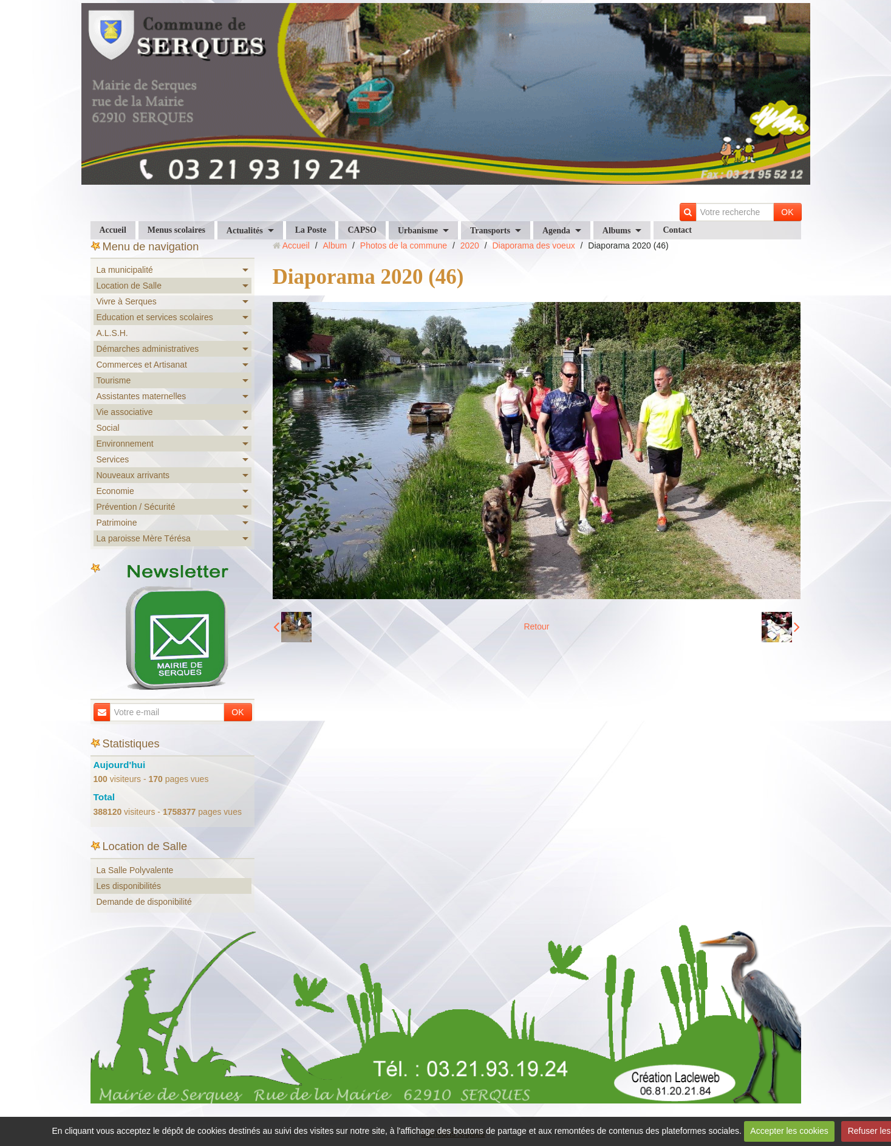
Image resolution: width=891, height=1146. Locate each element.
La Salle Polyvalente (135, 870)
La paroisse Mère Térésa (144, 538)
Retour (536, 626)
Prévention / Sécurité (136, 507)
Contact (677, 230)
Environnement (125, 443)
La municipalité (125, 270)
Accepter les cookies (789, 1131)
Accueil (113, 230)
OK (787, 212)
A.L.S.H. (112, 333)
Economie (115, 491)
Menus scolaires (176, 230)
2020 (469, 245)
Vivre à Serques (127, 301)
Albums (617, 230)
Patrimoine (117, 522)
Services (113, 459)
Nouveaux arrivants (133, 475)
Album (335, 245)
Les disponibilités (129, 886)
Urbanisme (418, 230)
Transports (490, 230)
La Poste (311, 230)
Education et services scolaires (155, 317)
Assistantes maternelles (141, 396)
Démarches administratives (148, 349)
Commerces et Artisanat (142, 364)
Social (108, 428)
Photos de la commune (403, 245)
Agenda (556, 230)
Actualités (245, 230)
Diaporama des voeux (534, 245)
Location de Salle (129, 285)
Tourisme (114, 380)
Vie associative (125, 412)
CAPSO (361, 230)
